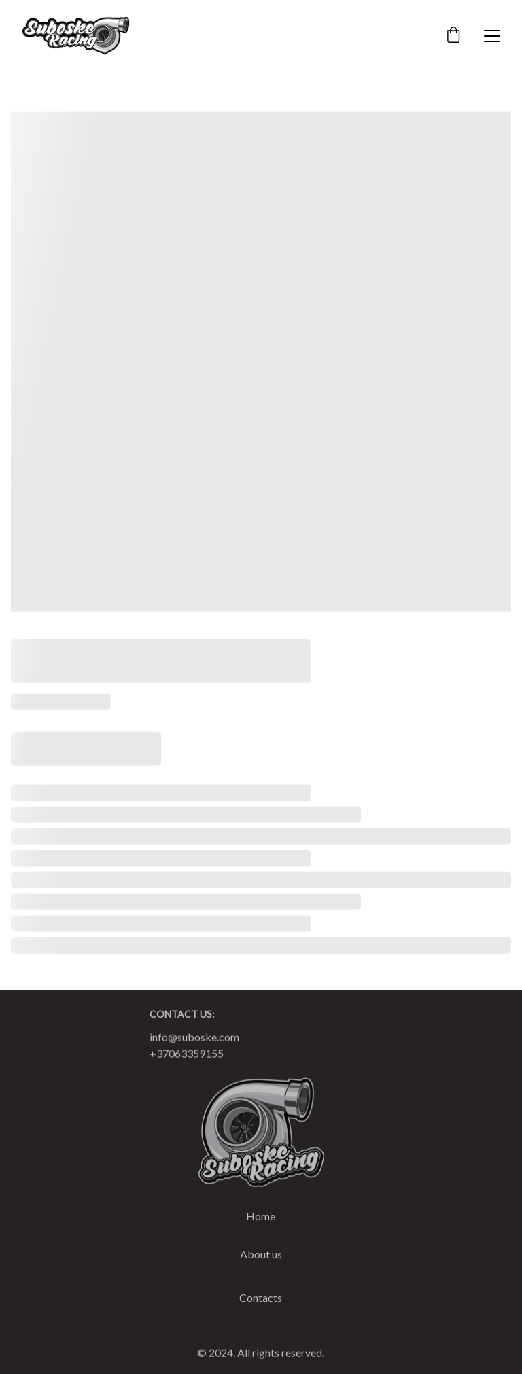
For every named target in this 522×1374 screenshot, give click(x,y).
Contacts (260, 1298)
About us (261, 1255)
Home (260, 1217)
